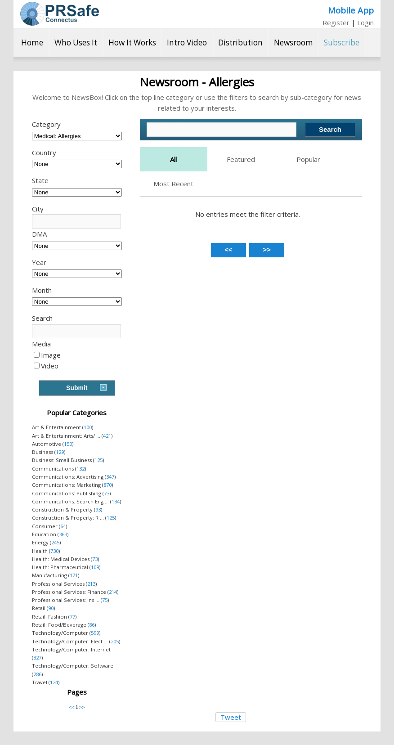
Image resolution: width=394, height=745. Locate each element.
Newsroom (293, 42)
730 (54, 551)
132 (80, 468)
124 (54, 682)
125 (98, 460)
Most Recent (173, 183)
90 (51, 608)
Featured (241, 159)
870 (107, 484)
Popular (308, 159)
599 (95, 632)
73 (106, 493)
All (173, 159)
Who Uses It (75, 42)
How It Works (132, 42)
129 (60, 452)
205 (115, 641)
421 (107, 435)
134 (116, 501)
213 (91, 583)
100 (88, 427)
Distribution (240, 42)
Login (365, 22)
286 (37, 674)
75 (104, 600)
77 (72, 616)
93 (98, 509)
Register (335, 22)
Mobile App (351, 10)
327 (37, 657)
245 (55, 542)
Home (32, 42)
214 (113, 591)
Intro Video (187, 42)
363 (63, 534)
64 (63, 526)
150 (68, 443)
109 (95, 567)
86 (91, 624)
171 (74, 575)
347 (110, 476)
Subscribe (341, 42)
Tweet (230, 717)
